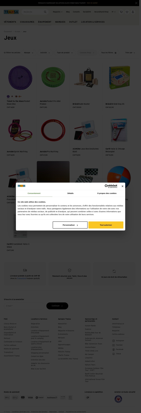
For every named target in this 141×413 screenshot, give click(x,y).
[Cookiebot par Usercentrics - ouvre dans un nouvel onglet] (106, 186)
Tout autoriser (106, 225)
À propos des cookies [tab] (107, 193)
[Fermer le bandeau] (122, 186)
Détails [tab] (71, 193)
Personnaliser (70, 225)
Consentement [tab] (34, 193)
